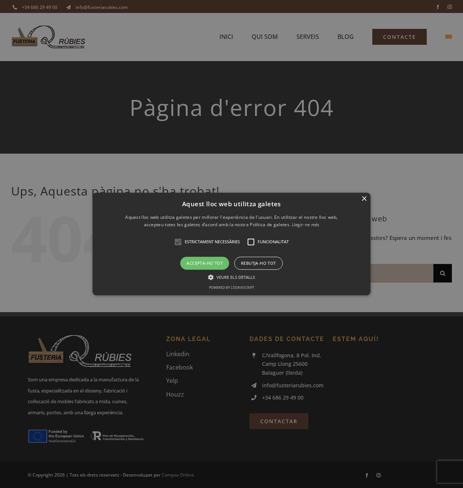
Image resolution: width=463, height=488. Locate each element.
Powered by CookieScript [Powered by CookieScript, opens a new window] (231, 287)
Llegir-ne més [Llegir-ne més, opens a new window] (305, 225)
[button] (231, 244)
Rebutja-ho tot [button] (258, 263)
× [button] (364, 199)
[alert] (231, 244)
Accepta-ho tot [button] (205, 263)
